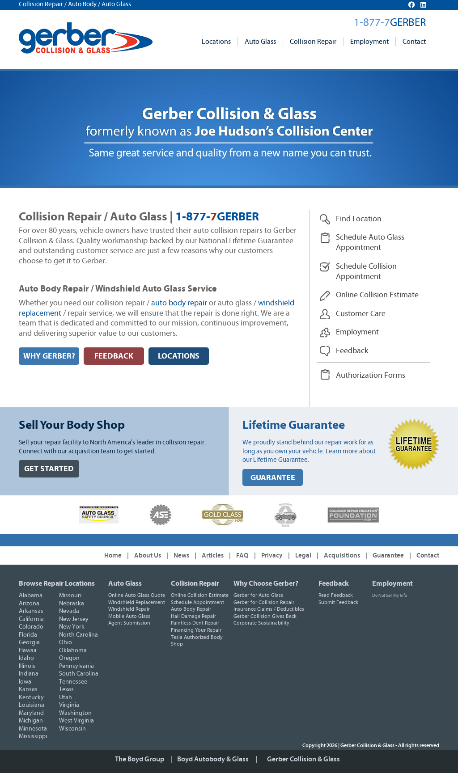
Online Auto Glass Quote (136, 595)
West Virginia (76, 721)
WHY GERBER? (49, 356)
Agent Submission (129, 622)
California (31, 619)
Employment (369, 41)
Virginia (69, 705)
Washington (75, 713)
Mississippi (33, 736)
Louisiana (31, 705)
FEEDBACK (113, 356)
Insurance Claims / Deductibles (268, 609)
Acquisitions (342, 555)
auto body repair (179, 303)
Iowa (25, 682)
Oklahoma (73, 650)
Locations (216, 41)
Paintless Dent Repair (195, 622)
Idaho (26, 658)
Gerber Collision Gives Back (265, 616)
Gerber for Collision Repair (263, 602)
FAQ (242, 555)
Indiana (28, 674)
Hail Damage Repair (193, 616)
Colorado (31, 627)
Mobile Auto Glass (129, 616)
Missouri (70, 595)
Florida (28, 635)
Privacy (272, 555)
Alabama (30, 595)
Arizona (29, 603)
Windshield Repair (129, 609)
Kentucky (31, 697)
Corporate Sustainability (261, 622)
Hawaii (27, 650)
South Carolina (78, 674)
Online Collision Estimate (200, 595)
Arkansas (31, 611)
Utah (65, 697)
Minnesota (33, 729)
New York (72, 627)
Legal (303, 555)
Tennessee (73, 682)
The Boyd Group (139, 759)
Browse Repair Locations (57, 583)
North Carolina (78, 635)
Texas (66, 689)
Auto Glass (260, 41)
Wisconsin (72, 729)
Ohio (65, 642)
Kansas (28, 689)
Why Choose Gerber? (265, 583)
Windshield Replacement (136, 602)
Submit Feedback (338, 602)
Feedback (333, 583)
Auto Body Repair (191, 609)
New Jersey (74, 619)
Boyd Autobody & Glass (213, 759)
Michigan (31, 721)
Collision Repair (313, 41)
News (181, 555)
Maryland (31, 713)
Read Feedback (335, 595)
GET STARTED (49, 468)
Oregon (69, 658)
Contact (414, 41)
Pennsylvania (76, 666)
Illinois (27, 666)
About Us (147, 555)
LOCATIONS (178, 356)
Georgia (29, 642)
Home (113, 555)
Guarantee (388, 555)
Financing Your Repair (196, 630)
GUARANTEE (272, 477)
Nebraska (71, 603)
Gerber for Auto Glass (258, 595)
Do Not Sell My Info (389, 595)
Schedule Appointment (197, 602)
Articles (213, 555)
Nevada (69, 611)
